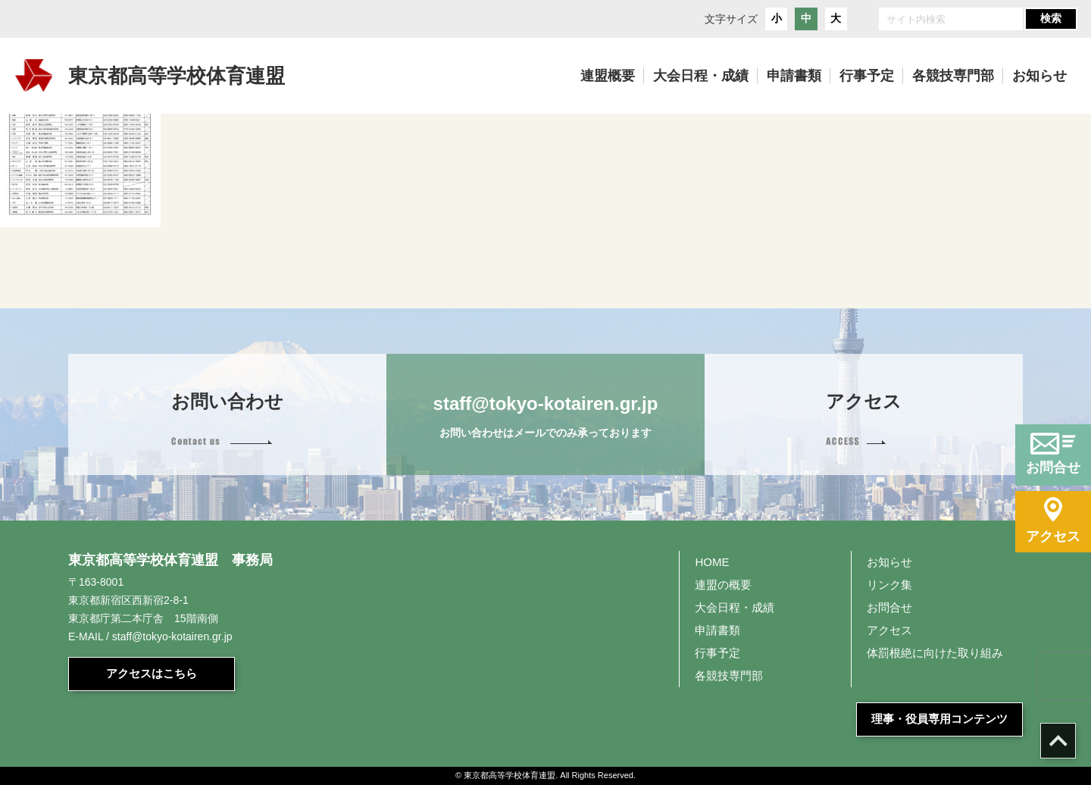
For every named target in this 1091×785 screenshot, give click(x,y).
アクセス (889, 630)
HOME (712, 561)
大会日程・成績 (734, 607)
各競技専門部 (729, 675)
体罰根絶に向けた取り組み (935, 652)
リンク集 (889, 584)
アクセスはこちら (151, 673)
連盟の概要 (723, 584)
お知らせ (889, 561)
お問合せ (889, 607)
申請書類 (717, 630)
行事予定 (717, 652)
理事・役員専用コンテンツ (939, 718)
